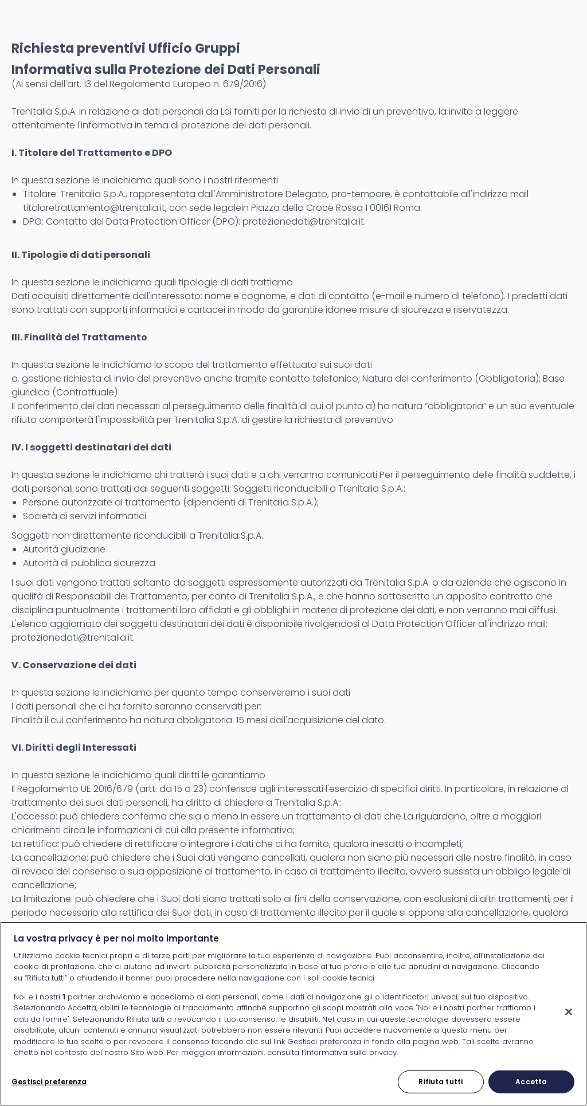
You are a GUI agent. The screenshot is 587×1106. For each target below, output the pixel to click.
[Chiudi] (568, 1012)
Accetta (531, 1082)
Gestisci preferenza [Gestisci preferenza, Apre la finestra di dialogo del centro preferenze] (49, 1082)
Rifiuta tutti (440, 1082)
